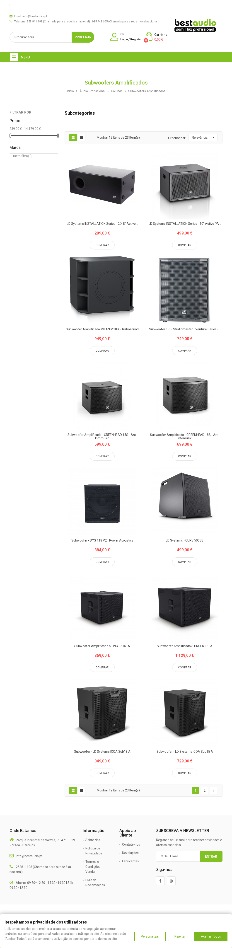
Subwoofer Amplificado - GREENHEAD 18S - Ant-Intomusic (185, 436)
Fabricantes (130, 861)
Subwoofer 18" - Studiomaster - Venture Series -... (184, 329)
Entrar (211, 856)
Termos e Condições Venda (92, 866)
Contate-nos (131, 844)
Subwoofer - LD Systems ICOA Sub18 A (102, 751)
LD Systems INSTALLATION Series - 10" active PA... (185, 223)
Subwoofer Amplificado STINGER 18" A (185, 646)
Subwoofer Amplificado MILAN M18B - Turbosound (102, 329)
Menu (25, 57)
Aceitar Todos (211, 936)
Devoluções (130, 853)
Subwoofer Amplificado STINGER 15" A (102, 646)
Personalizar (150, 936)
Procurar (83, 37)
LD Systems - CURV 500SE (184, 540)
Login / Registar (131, 39)
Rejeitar (180, 936)
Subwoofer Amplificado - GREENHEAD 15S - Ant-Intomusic (102, 436)
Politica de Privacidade (93, 850)
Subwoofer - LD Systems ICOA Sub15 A (185, 751)
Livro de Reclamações (95, 882)
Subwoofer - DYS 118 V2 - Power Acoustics (102, 540)
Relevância (200, 137)
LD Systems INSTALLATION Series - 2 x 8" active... (102, 223)
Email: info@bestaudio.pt (30, 16)
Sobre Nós (92, 840)
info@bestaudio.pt (29, 856)
